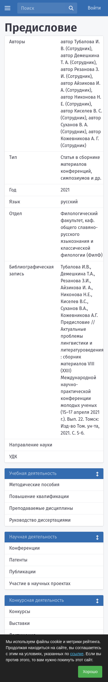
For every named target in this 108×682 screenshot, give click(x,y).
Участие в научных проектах (40, 583)
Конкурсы (19, 611)
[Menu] (7, 8)
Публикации (22, 571)
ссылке (76, 653)
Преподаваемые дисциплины (41, 508)
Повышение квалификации (39, 496)
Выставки (19, 623)
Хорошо (90, 671)
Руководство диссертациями (40, 520)
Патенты (18, 560)
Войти (94, 8)
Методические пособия (34, 484)
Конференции (24, 548)
